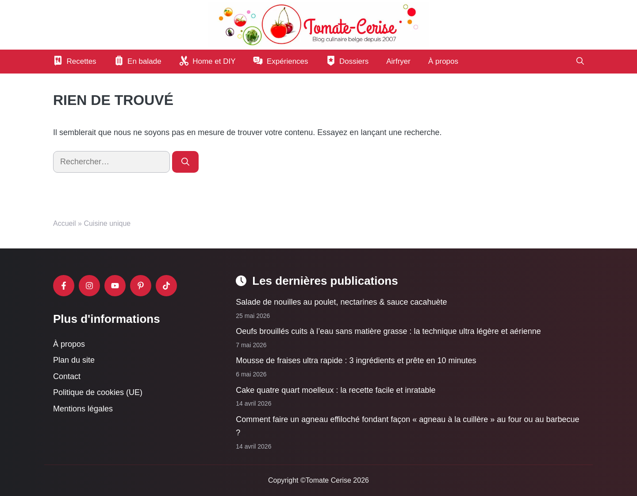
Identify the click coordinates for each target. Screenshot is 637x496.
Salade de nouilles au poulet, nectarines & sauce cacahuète (341, 302)
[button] (580, 62)
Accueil (64, 223)
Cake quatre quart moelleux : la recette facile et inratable (335, 389)
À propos (443, 61)
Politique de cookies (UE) (97, 392)
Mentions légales (83, 408)
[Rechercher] (185, 162)
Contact (67, 376)
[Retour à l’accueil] (318, 24)
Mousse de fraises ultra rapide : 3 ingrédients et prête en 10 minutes (356, 360)
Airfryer (398, 61)
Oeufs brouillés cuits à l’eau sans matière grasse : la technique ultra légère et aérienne (388, 331)
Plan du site (74, 360)
